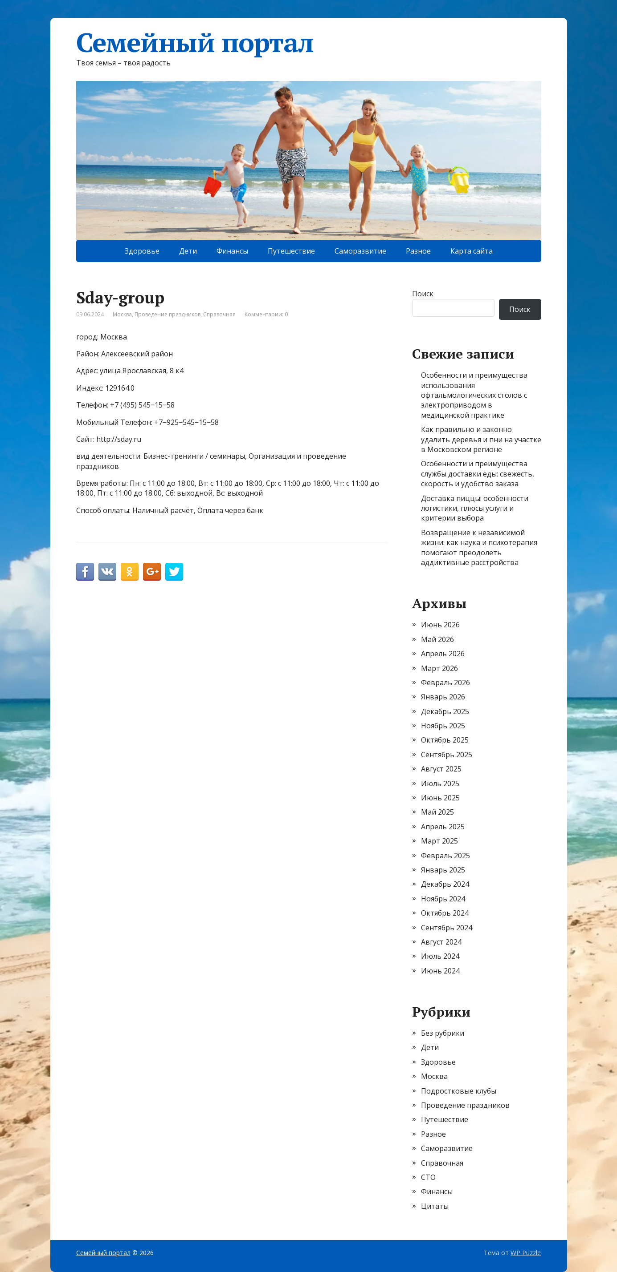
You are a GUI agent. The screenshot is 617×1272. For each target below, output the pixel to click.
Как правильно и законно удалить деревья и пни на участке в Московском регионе (481, 439)
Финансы (232, 251)
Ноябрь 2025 (443, 726)
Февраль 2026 (445, 682)
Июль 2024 (440, 956)
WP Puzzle (526, 1252)
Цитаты (435, 1206)
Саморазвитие (360, 251)
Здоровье (142, 251)
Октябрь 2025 (445, 740)
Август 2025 (441, 769)
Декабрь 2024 (445, 884)
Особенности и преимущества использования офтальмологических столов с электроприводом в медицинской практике (474, 395)
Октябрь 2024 (445, 913)
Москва (122, 314)
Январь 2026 (443, 697)
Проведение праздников (167, 314)
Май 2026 (437, 639)
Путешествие (291, 251)
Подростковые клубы (458, 1091)
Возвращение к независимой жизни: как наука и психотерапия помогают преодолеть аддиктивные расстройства (479, 547)
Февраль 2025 (445, 855)
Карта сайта (471, 251)
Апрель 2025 (443, 827)
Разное (418, 251)
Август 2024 (441, 942)
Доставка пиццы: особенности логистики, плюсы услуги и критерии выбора (474, 508)
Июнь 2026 (440, 625)
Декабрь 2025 (445, 711)
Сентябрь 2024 (446, 928)
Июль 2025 (440, 783)
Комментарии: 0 (266, 314)
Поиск (422, 294)
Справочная (219, 314)
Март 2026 (439, 668)
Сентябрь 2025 (446, 754)
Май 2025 (437, 812)
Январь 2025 (443, 870)
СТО (428, 1177)
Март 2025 (439, 841)
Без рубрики (442, 1033)
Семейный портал (195, 42)
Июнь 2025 (440, 798)
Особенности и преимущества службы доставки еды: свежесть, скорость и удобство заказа (477, 474)
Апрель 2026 (443, 653)
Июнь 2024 (440, 971)
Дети (188, 251)
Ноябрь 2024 (443, 899)
